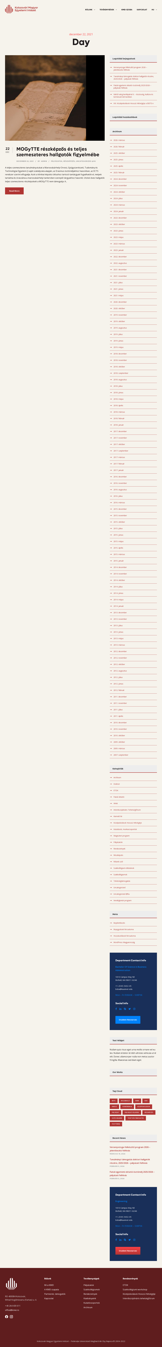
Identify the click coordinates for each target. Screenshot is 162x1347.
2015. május (119, 541)
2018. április (118, 405)
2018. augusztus (120, 379)
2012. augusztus (120, 671)
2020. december (120, 302)
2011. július (118, 709)
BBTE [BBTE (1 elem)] (113, 1101)
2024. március (119, 205)
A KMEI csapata (51, 1289)
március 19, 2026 (117, 1154)
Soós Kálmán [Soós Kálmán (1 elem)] (117, 1118)
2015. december (120, 509)
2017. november (120, 438)
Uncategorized (119, 887)
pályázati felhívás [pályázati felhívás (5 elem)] (132, 1112)
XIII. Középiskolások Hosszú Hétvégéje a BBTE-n (134, 103)
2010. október (119, 735)
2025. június (118, 159)
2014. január (119, 606)
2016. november (120, 483)
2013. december (120, 612)
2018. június (118, 392)
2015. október (119, 522)
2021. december (120, 269)
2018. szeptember (121, 373)
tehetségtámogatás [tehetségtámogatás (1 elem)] (136, 1118)
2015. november (120, 515)
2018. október (119, 366)
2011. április (118, 716)
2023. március (119, 243)
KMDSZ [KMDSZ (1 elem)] (114, 1106)
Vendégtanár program (122, 900)
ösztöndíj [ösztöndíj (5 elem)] (116, 1124)
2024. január (119, 211)
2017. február (119, 463)
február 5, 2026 (117, 1166)
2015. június (118, 535)
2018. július (118, 386)
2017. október (119, 444)
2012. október (119, 664)
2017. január (119, 470)
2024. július (118, 198)
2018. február (119, 418)
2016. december (120, 476)
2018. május (119, 399)
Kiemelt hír (118, 816)
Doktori (117, 784)
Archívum (117, 777)
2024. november (120, 185)
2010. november (120, 729)
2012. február (119, 690)
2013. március (119, 645)
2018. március (119, 412)
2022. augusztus (120, 263)
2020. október (119, 308)
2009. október (119, 742)
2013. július (118, 625)
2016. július (118, 496)
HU (153, 10)
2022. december (120, 256)
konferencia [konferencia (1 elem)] (127, 1106)
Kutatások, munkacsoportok (125, 829)
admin (44, 161)
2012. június (118, 684)
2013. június (118, 632)
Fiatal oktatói (119, 797)
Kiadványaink (90, 1298)
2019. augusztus (120, 328)
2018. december (120, 353)
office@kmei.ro (12, 1310)
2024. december (120, 179)
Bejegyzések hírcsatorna (124, 929)
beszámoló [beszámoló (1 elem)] (125, 1101)
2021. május (119, 295)
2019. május (119, 347)
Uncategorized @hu (86, 161)
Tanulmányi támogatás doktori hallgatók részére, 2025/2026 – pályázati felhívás (134, 77)
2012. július (118, 677)
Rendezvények (119, 848)
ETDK (116, 790)
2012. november (120, 658)
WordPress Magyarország (124, 942)
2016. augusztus (120, 489)
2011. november (120, 703)
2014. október (119, 580)
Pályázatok (56, 161)
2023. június (118, 231)
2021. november (120, 276)
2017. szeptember (121, 451)
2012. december (120, 651)
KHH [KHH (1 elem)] (146, 1101)
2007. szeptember (121, 755)
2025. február (119, 172)
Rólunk (88, 10)
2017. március (119, 457)
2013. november (120, 619)
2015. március (119, 554)
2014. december (120, 567)
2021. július (118, 282)
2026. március (119, 140)
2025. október (119, 153)
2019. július (118, 334)
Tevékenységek (107, 10)
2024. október (119, 192)
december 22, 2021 (25, 161)
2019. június (118, 341)
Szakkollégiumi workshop (135, 1289)
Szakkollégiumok (120, 874)
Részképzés (69, 161)
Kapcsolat (142, 10)
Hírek (116, 803)
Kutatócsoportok (92, 1302)
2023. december (120, 218)
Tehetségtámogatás (122, 881)
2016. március (119, 502)
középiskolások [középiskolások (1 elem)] (143, 1106)
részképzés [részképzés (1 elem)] (149, 1112)
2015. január (119, 561)
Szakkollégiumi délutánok (124, 868)
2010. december (120, 722)
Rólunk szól (118, 861)
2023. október (119, 224)
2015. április (118, 548)
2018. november (120, 360)
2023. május (119, 237)
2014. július (118, 586)
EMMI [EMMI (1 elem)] (137, 1101)
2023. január (119, 250)
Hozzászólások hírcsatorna (125, 936)
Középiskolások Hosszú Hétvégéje (128, 823)
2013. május (119, 638)
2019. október (119, 321)
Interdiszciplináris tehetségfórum (139, 1298)
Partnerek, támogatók (54, 1294)
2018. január (119, 425)
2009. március (119, 748)
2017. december (120, 431)
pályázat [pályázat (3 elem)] (115, 1112)
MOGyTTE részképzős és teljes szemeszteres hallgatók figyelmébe (57, 152)
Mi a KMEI (49, 1285)
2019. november (120, 315)
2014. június (118, 593)
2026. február (119, 146)
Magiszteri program (122, 836)
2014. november (120, 574)
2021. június (118, 289)
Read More (14, 191)
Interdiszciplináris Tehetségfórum (127, 810)
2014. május (119, 599)
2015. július (118, 528)
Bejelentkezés (119, 923)
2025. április (118, 166)
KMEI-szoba (126, 10)
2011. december (120, 696)
